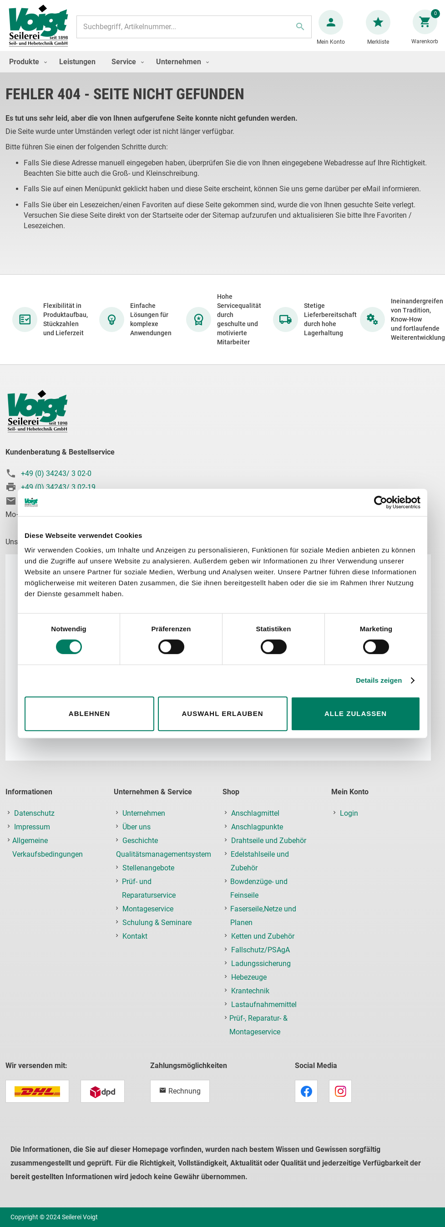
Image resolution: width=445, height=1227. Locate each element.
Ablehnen (89, 713)
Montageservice (147, 909)
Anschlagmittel (255, 813)
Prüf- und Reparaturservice (149, 888)
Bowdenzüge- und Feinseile (259, 888)
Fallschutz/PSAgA (260, 950)
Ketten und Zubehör (262, 936)
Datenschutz (34, 813)
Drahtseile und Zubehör (268, 840)
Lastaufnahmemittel (264, 1004)
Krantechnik (250, 991)
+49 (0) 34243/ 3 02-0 (56, 473)
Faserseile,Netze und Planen (263, 916)
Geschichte (140, 840)
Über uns (136, 827)
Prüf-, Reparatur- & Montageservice (258, 1025)
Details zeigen (379, 680)
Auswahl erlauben (222, 713)
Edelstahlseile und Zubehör (260, 861)
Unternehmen (143, 813)
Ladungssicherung (261, 963)
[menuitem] (26, 71)
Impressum (32, 827)
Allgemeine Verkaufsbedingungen (47, 847)
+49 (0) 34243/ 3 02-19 (58, 487)
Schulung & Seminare (157, 922)
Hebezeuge (249, 977)
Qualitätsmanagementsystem (163, 854)
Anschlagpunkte (257, 827)
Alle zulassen (355, 713)
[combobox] (194, 31)
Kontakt (134, 936)
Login (349, 813)
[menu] (222, 71)
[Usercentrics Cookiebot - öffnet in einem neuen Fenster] (380, 502)
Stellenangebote (148, 868)
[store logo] (41, 31)
